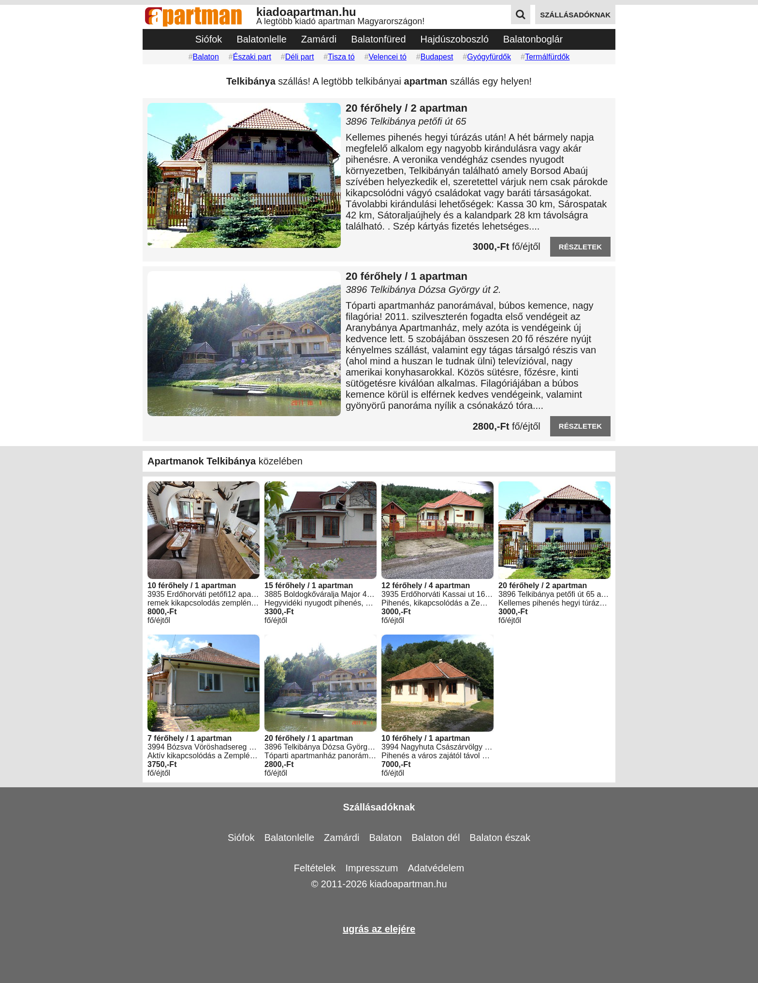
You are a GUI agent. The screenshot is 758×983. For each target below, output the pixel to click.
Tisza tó (341, 57)
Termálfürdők (547, 57)
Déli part (299, 57)
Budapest (437, 57)
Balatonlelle (261, 39)
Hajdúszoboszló (455, 39)
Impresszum (372, 868)
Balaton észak (499, 837)
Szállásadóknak (379, 807)
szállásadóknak (575, 15)
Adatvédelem (436, 868)
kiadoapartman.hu (408, 884)
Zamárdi (318, 39)
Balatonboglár (533, 39)
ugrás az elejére (379, 929)
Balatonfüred (378, 39)
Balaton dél (435, 837)
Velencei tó (388, 57)
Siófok (208, 39)
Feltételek (315, 868)
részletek (580, 247)
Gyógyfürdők (489, 57)
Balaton (206, 57)
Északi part (252, 57)
